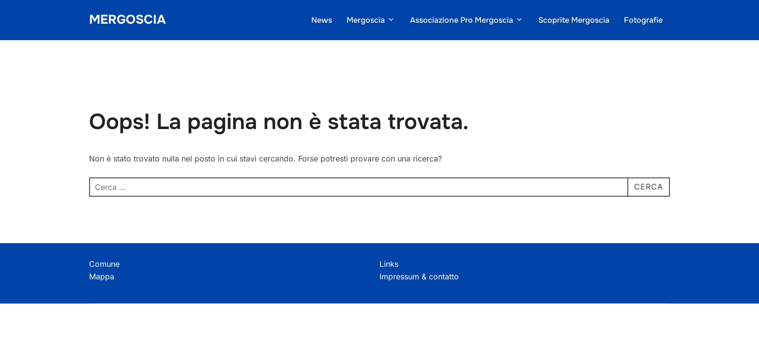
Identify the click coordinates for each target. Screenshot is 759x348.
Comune (104, 264)
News (321, 20)
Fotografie (643, 20)
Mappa (101, 276)
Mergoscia (127, 20)
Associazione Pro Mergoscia (467, 20)
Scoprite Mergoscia (573, 20)
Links (389, 264)
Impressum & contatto (419, 276)
